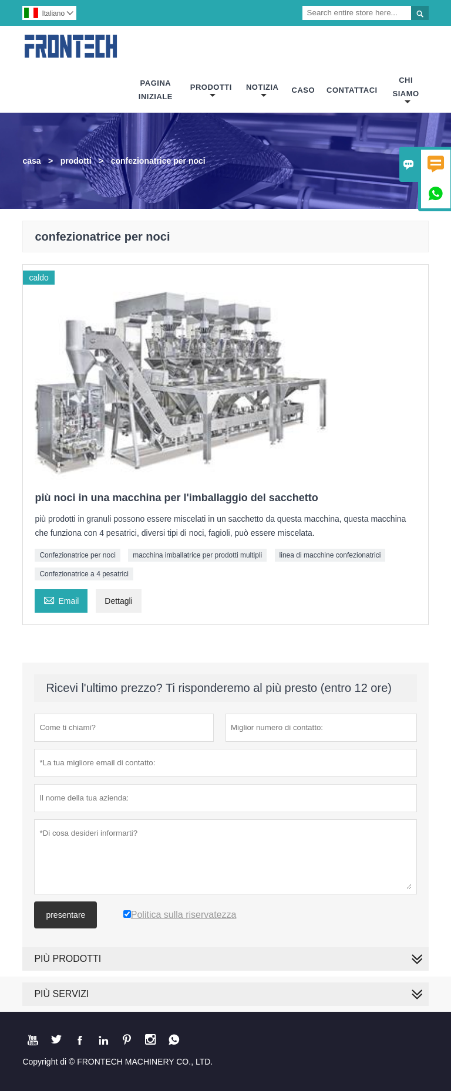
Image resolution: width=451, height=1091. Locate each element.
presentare (65, 915)
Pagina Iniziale (156, 90)
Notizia (262, 91)
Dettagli (118, 601)
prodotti (76, 160)
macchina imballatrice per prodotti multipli (197, 555)
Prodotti (211, 91)
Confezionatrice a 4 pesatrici (83, 574)
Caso (303, 90)
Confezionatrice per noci (77, 555)
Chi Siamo (406, 91)
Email (61, 599)
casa (31, 160)
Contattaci (352, 90)
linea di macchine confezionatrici (330, 555)
